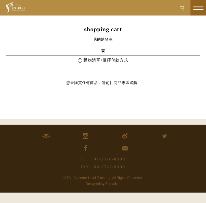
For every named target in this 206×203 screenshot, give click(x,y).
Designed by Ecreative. (103, 184)
